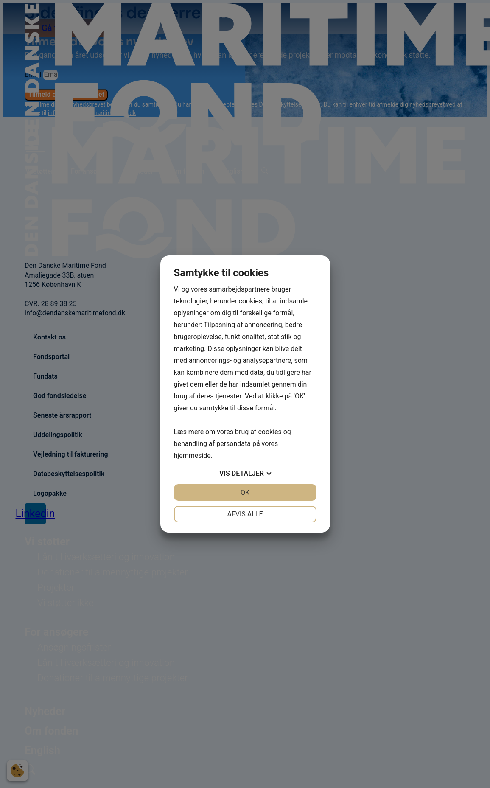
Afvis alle (245, 514)
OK (245, 492)
